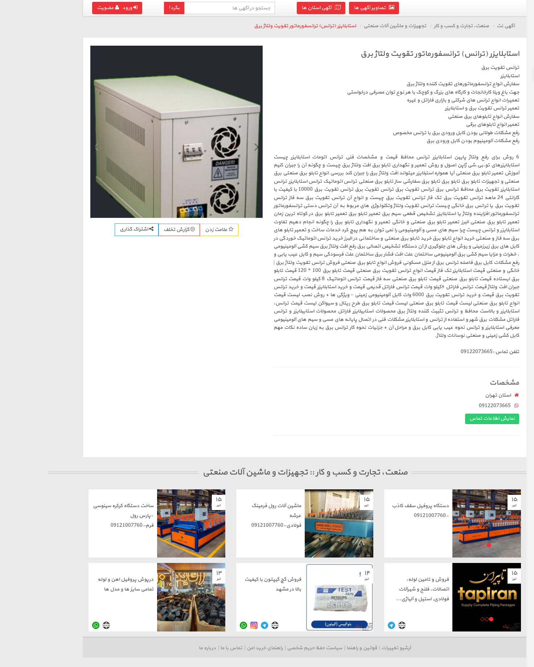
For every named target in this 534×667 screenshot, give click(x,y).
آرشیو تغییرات (313, 648)
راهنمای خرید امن (182, 648)
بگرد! (91, 8)
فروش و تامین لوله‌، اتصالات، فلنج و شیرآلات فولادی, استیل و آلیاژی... (339, 589)
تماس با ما (148, 648)
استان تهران (415, 395)
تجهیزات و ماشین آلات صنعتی (493, 75)
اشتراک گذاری (53, 229)
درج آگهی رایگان (488, 136)
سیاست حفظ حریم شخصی (231, 648)
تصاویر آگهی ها (291, 8)
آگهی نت (422, 26)
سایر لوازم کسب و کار (504, 101)
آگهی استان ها (238, 8)
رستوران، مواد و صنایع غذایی (495, 114)
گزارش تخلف (96, 229)
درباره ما (124, 648)
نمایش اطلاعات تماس (409, 418)
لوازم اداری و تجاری (506, 88)
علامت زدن (136, 229)
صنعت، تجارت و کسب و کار (378, 26)
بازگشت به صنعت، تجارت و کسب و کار (490, 57)
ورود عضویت (34, 8)
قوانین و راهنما (278, 648)
